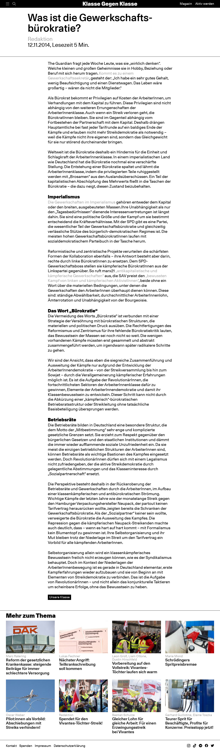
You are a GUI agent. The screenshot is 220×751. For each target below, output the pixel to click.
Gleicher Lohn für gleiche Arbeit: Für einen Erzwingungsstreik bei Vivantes (134, 725)
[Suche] (14, 4)
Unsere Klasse (59, 597)
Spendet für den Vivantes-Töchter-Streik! (81, 720)
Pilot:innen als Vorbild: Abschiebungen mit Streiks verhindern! (26, 723)
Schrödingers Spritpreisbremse (181, 662)
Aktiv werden (204, 4)
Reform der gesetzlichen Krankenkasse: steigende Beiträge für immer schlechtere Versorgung (28, 666)
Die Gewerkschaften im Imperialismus (81, 202)
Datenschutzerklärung (69, 746)
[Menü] (7, 4)
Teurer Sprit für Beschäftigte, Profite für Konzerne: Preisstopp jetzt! (189, 723)
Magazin (186, 4)
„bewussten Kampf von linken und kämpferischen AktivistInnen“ (107, 278)
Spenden (25, 746)
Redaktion (40, 39)
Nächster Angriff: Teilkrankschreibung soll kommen (77, 664)
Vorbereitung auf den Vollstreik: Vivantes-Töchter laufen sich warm (134, 667)
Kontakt (11, 746)
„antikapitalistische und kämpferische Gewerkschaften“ (102, 273)
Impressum (43, 746)
